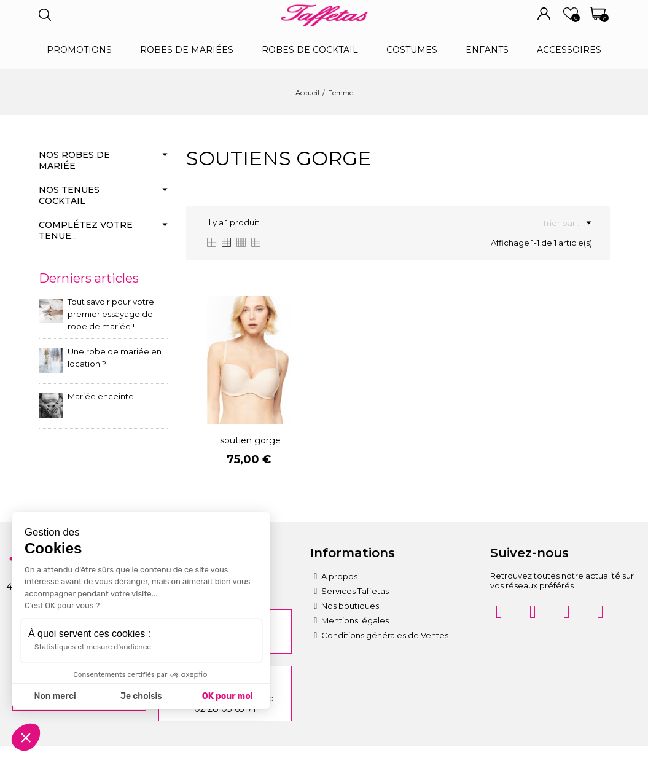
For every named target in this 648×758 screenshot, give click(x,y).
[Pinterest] (567, 612)
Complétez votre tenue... (86, 230)
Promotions (79, 49)
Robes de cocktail (310, 49)
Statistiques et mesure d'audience (92, 647)
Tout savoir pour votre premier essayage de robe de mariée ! (111, 314)
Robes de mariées (186, 49)
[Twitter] (600, 612)
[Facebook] (533, 612)
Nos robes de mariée (74, 160)
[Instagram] (499, 612)
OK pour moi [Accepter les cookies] (227, 696)
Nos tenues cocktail (69, 195)
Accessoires (569, 49)
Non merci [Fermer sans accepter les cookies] (55, 696)
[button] (26, 737)
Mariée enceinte (101, 396)
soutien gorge (250, 440)
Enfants (487, 49)
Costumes (411, 49)
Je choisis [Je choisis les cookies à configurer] (141, 696)
